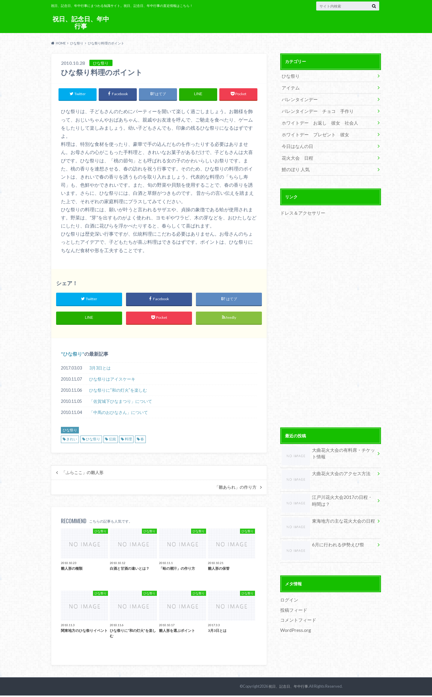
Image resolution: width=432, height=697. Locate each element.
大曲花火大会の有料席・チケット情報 (328, 448)
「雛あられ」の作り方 (235, 488)
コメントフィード (297, 612)
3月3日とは (100, 369)
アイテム (289, 86)
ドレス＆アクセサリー (301, 207)
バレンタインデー (298, 97)
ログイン (288, 593)
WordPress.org (295, 622)
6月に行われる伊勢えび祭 (321, 539)
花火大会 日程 (296, 153)
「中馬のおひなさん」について (118, 413)
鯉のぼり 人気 (294, 164)
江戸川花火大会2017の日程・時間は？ (326, 495)
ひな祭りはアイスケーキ (112, 380)
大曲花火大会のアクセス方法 (324, 468)
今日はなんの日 (296, 142)
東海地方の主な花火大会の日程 (326, 515)
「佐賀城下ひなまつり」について (120, 402)
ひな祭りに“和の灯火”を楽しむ (118, 391)
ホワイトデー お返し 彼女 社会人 (317, 119)
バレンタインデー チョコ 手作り (315, 108)
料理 (128, 440)
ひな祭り (72, 355)
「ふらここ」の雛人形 (83, 474)
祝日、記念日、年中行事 (80, 22)
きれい (71, 440)
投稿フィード (292, 602)
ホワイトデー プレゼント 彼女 (312, 131)
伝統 (112, 440)
